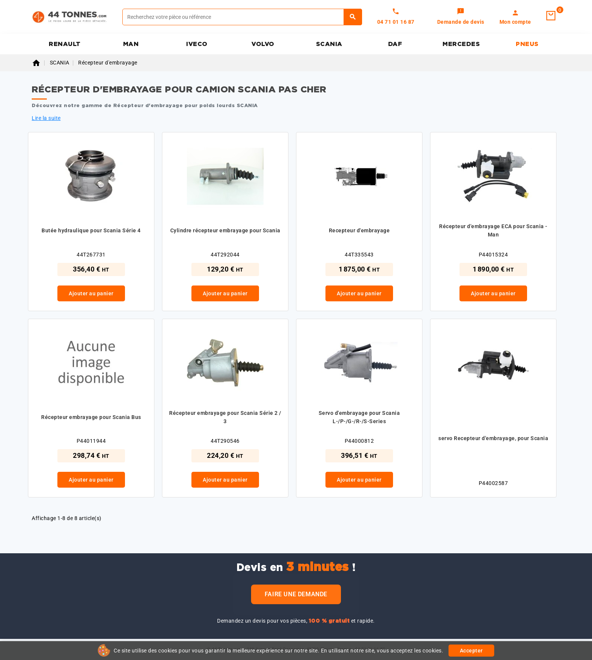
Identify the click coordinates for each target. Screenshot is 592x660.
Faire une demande (296, 594)
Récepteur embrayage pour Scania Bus (91, 417)
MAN (131, 44)
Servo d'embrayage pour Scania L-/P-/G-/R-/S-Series (359, 417)
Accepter (471, 651)
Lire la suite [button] (46, 118)
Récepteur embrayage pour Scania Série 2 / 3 (225, 417)
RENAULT (65, 44)
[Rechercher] (242, 17)
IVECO (197, 44)
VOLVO (262, 44)
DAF (395, 44)
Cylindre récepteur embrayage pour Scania (225, 230)
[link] (460, 17)
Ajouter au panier (91, 293)
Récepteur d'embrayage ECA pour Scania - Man (493, 230)
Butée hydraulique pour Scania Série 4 (91, 230)
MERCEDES (461, 44)
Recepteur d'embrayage (359, 230)
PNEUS (527, 44)
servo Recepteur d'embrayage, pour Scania (493, 438)
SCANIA (329, 44)
